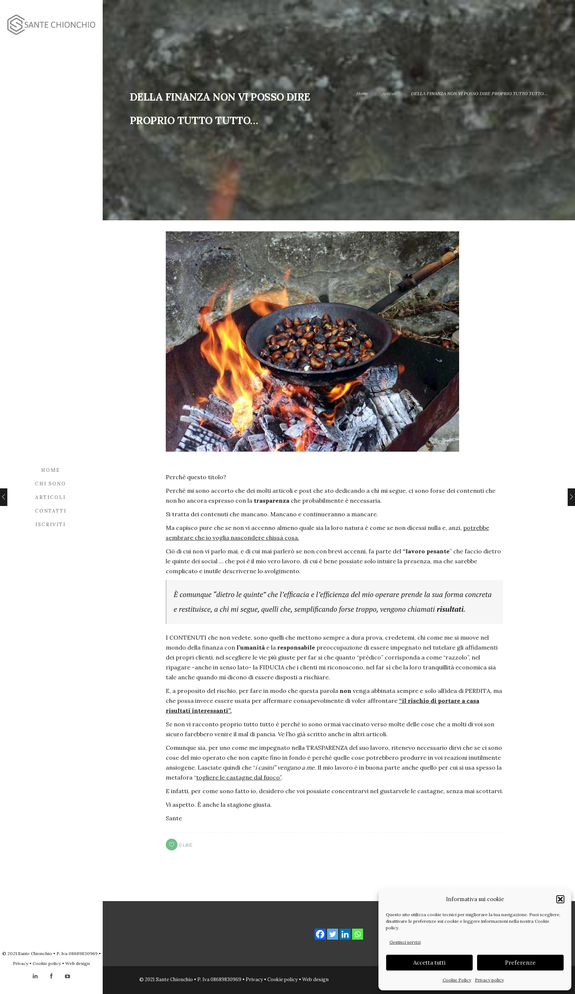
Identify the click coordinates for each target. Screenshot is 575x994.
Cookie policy (47, 963)
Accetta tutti (429, 962)
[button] (560, 899)
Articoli (50, 497)
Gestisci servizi (405, 942)
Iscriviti (50, 524)
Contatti (50, 510)
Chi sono (50, 483)
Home (50, 470)
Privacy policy (489, 980)
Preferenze (520, 962)
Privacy (20, 963)
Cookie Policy (457, 980)
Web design (77, 963)
